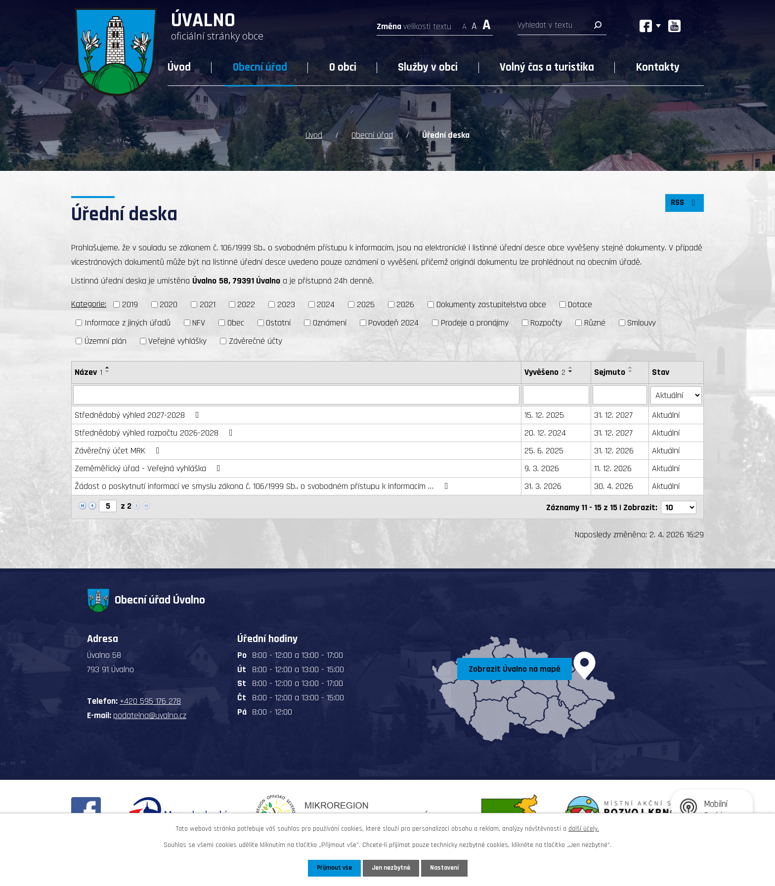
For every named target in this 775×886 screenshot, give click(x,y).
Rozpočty (546, 321)
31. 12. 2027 (613, 414)
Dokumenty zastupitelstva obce (491, 304)
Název (88, 371)
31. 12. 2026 (614, 449)
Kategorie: (88, 303)
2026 (405, 304)
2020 (168, 304)
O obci (342, 67)
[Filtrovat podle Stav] (676, 394)
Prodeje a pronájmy (475, 321)
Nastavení (446, 867)
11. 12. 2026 (613, 467)
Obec (235, 321)
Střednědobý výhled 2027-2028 (139, 414)
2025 (366, 304)
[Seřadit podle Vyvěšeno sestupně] (570, 370)
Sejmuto (609, 371)
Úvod (179, 67)
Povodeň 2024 (393, 321)
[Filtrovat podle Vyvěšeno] (556, 394)
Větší (486, 23)
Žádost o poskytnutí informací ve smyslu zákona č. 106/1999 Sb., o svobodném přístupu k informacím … (263, 485)
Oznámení (329, 321)
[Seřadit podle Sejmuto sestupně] (630, 370)
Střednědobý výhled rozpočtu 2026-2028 (156, 432)
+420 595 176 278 (150, 699)
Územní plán (106, 340)
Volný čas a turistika (547, 67)
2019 (130, 304)
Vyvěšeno (544, 371)
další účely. (583, 828)
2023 (286, 304)
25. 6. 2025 (543, 449)
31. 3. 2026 (542, 485)
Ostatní (278, 321)
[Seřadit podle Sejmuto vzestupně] (630, 366)
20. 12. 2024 (545, 432)
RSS (683, 204)
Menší (464, 23)
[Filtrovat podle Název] (296, 394)
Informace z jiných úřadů (128, 321)
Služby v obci (428, 67)
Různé (594, 321)
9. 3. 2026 (541, 467)
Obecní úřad (260, 67)
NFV (198, 321)
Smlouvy (641, 321)
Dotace (580, 304)
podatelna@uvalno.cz (149, 713)
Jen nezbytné (391, 867)
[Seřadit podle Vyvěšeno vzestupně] (570, 366)
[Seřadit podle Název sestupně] (107, 370)
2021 (207, 304)
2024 (326, 304)
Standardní (474, 23)
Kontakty (658, 67)
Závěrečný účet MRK (119, 449)
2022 (246, 304)
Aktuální (666, 414)
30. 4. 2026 (613, 485)
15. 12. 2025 (544, 414)
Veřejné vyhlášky (177, 340)
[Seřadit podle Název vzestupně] (107, 366)
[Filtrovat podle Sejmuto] (620, 394)
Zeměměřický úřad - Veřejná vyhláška (149, 467)
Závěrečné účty (255, 340)
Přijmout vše (332, 867)
